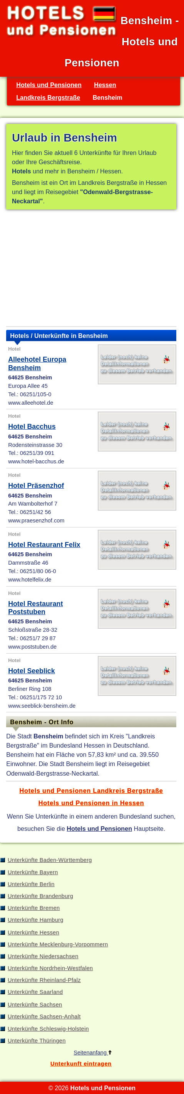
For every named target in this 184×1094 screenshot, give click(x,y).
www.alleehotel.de (30, 403)
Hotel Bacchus (31, 426)
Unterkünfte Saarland (35, 992)
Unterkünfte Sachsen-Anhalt (44, 1016)
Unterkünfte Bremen (34, 908)
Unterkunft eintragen (81, 1064)
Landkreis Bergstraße (48, 97)
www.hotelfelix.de (29, 580)
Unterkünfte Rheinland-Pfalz (44, 980)
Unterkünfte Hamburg (36, 920)
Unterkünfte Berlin (31, 884)
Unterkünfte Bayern (33, 872)
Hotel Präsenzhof (36, 485)
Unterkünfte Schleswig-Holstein (48, 1029)
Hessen (105, 84)
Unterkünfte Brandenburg (40, 896)
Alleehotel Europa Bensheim (37, 363)
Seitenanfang (93, 1053)
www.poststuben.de (32, 647)
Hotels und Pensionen (49, 84)
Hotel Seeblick (31, 671)
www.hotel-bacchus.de (36, 461)
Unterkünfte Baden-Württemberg (50, 860)
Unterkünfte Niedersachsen (43, 956)
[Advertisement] (91, 269)
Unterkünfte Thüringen (37, 1041)
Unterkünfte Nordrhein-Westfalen (50, 968)
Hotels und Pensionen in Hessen (91, 802)
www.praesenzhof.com (36, 520)
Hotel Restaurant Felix (44, 545)
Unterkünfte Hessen (33, 932)
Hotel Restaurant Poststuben (35, 608)
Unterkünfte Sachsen (35, 1005)
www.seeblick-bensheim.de (41, 706)
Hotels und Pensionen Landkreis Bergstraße (91, 790)
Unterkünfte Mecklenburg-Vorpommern (58, 944)
